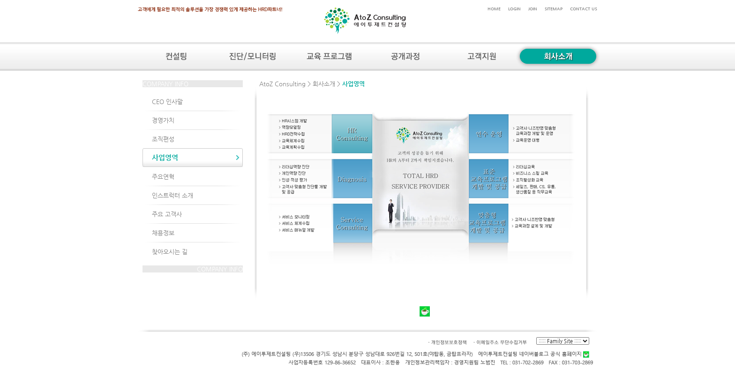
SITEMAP (553, 8)
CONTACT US (583, 8)
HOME (494, 8)
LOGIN (514, 8)
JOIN (532, 8)
